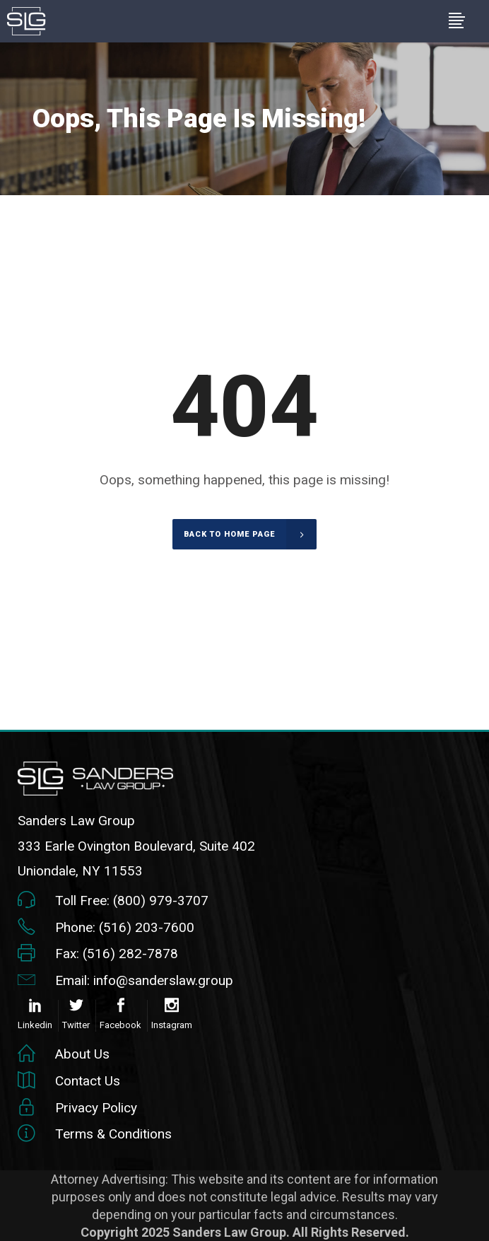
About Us (82, 1054)
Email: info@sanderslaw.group (144, 980)
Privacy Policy (96, 1108)
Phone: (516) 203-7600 (124, 927)
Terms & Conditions (113, 1134)
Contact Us (87, 1081)
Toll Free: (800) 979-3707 (131, 900)
